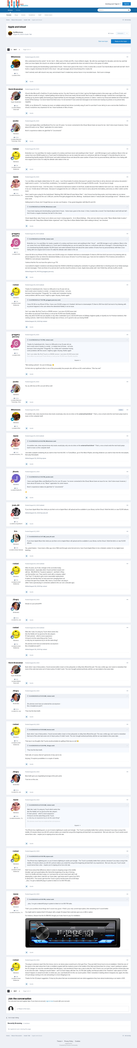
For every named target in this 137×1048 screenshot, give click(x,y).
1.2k (16, 521)
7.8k (16, 165)
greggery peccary (16, 235)
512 (16, 252)
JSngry (16, 599)
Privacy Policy (68, 1041)
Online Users (48, 15)
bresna (49, 729)
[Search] (107, 10)
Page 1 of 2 (27, 49)
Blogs (16, 15)
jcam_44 (15, 505)
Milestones (19, 32)
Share (111, 33)
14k (16, 488)
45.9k (16, 137)
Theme (60, 1041)
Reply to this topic (121, 41)
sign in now (49, 1001)
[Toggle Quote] (28, 206)
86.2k (16, 618)
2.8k (16, 548)
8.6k (16, 105)
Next (15, 49)
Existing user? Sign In (113, 4)
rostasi (16, 149)
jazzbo (15, 121)
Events (23, 15)
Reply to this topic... (24, 1009)
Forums (8, 15)
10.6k (16, 193)
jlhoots (16, 472)
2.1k (16, 73)
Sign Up (126, 4)
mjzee (15, 177)
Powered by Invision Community (68, 1045)
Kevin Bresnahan (16, 89)
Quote (31, 81)
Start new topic (103, 41)
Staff (39, 15)
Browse (10, 11)
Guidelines (32, 15)
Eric (15, 531)
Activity (18, 10)
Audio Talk (28, 34)
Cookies (77, 1041)
